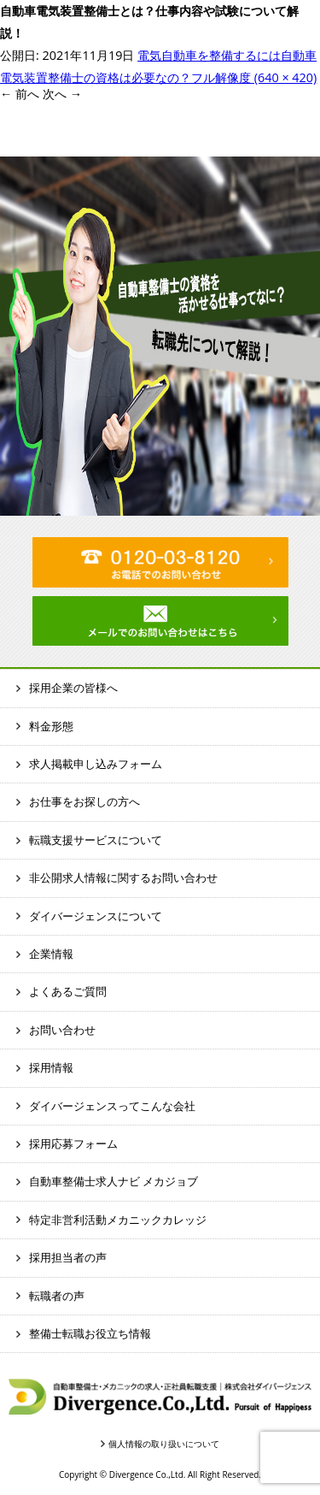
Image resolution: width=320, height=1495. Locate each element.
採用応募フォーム (73, 1143)
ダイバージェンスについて (95, 916)
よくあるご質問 (68, 991)
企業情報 (51, 953)
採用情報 (51, 1067)
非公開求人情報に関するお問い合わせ (123, 877)
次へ (62, 94)
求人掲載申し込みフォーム (95, 763)
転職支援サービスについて (95, 840)
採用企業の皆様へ (73, 687)
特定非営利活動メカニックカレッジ (118, 1219)
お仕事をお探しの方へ (84, 801)
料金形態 (51, 726)
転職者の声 (56, 1295)
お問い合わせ (62, 1029)
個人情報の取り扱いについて (163, 1444)
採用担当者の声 (68, 1257)
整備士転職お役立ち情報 (90, 1333)
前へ (19, 94)
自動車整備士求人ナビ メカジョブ (113, 1181)
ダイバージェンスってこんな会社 (112, 1106)
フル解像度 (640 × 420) (254, 77)
